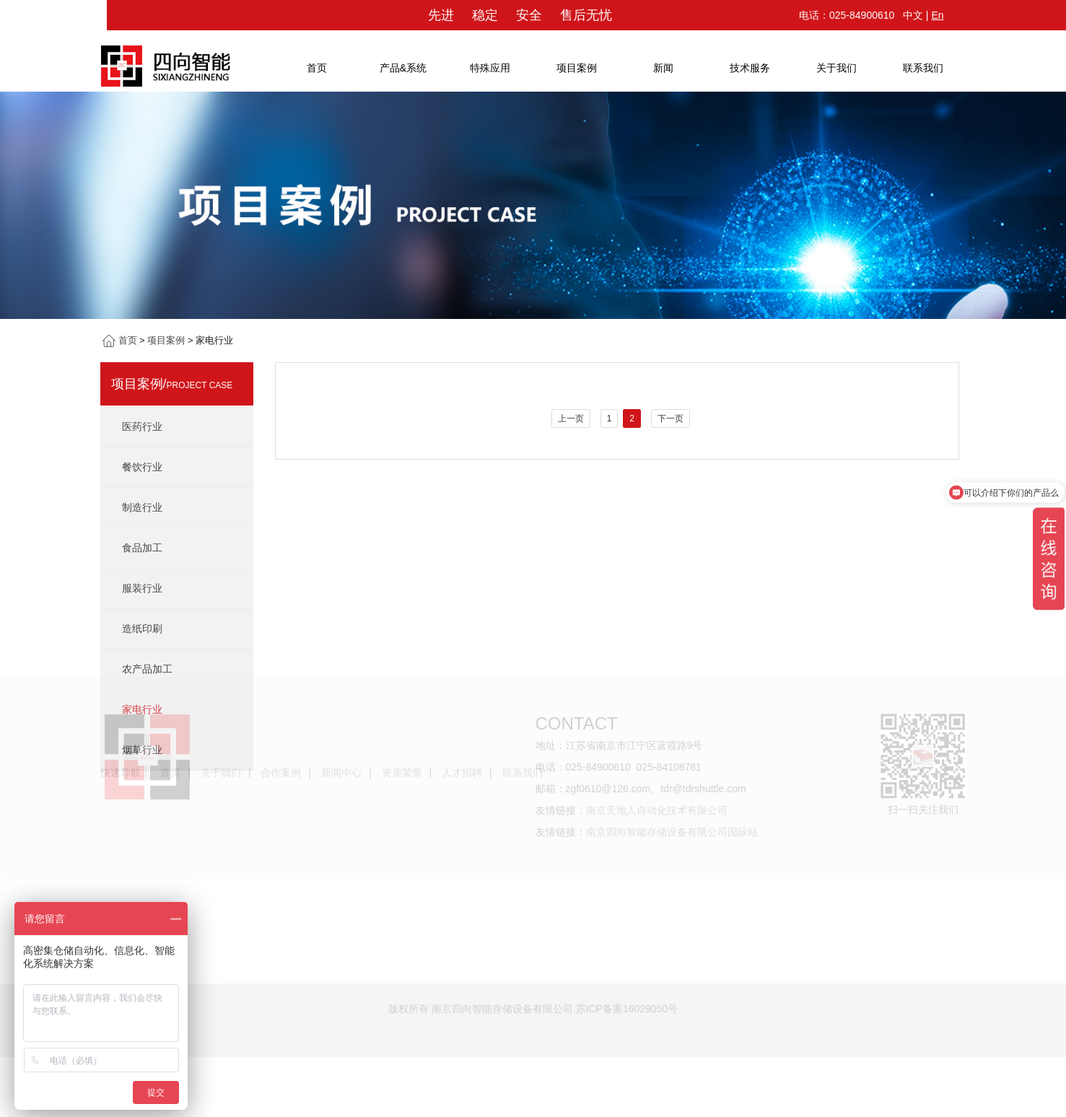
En (937, 15)
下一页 (670, 418)
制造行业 (142, 507)
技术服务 (750, 68)
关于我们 (836, 68)
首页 (317, 68)
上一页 (571, 418)
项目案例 (576, 68)
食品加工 (142, 547)
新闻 (663, 68)
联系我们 (923, 68)
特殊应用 (490, 68)
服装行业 (142, 588)
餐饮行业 (142, 467)
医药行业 (142, 426)
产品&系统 (403, 68)
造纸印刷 (142, 628)
